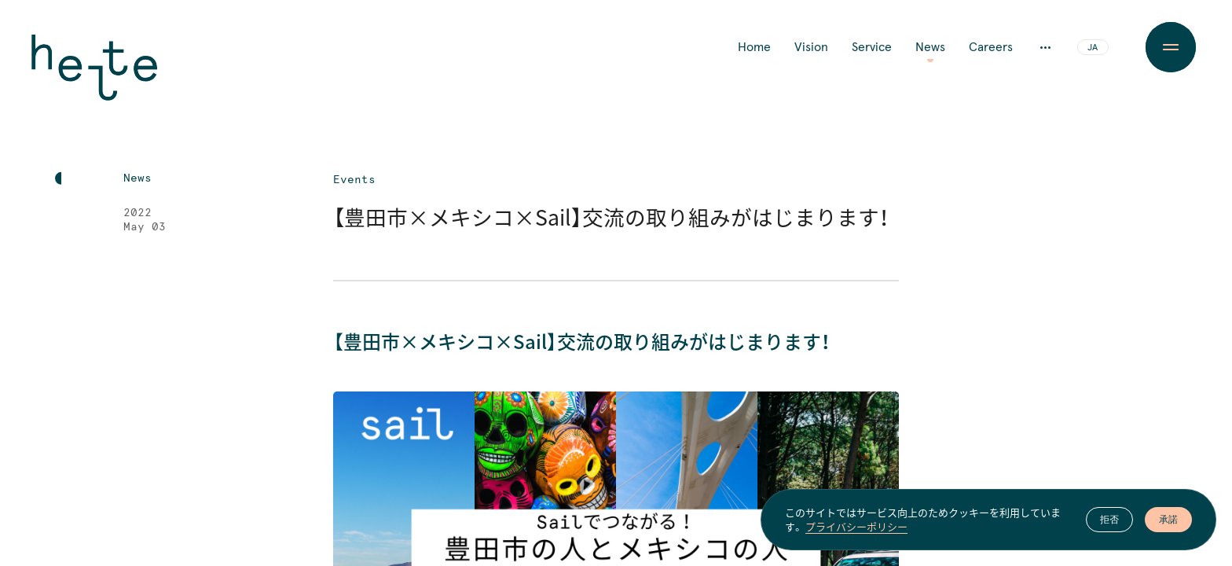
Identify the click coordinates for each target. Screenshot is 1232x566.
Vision (811, 47)
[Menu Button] (1170, 47)
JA (1092, 48)
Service (872, 47)
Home (754, 47)
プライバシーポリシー (856, 527)
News (930, 47)
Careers (991, 47)
